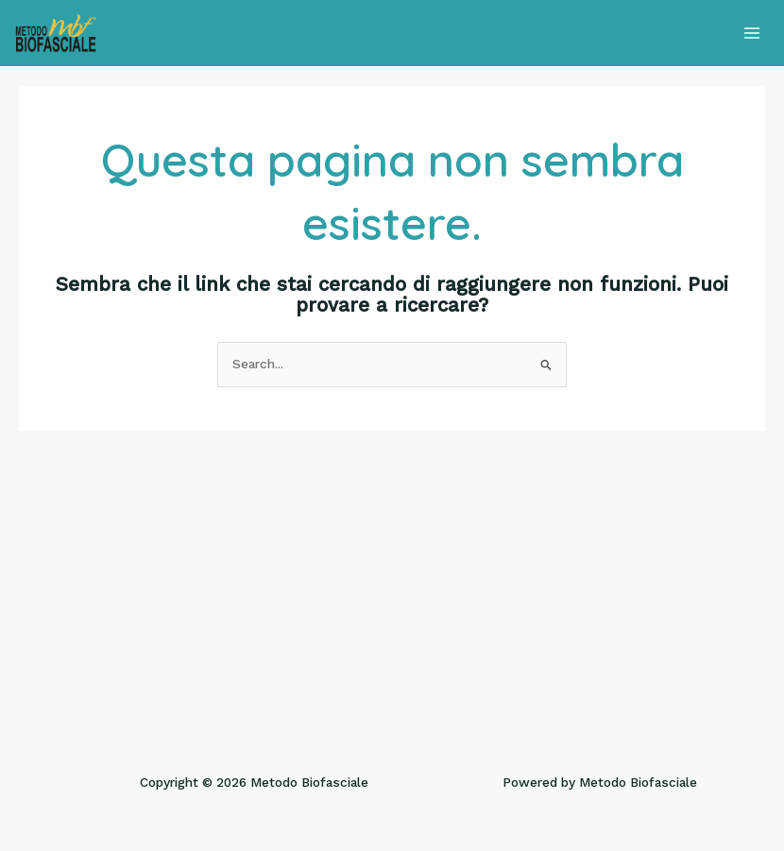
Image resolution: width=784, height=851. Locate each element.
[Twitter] (369, 578)
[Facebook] (324, 578)
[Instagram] (414, 578)
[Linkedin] (460, 578)
